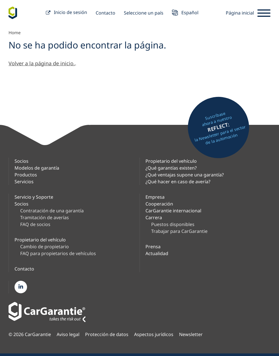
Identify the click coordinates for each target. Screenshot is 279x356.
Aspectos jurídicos (153, 334)
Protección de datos (106, 334)
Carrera (153, 217)
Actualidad (156, 253)
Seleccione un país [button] (143, 13)
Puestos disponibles (172, 224)
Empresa (155, 197)
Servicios (24, 181)
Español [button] (185, 13)
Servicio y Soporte (34, 197)
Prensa (153, 246)
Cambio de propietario (44, 246)
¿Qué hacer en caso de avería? (177, 181)
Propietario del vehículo (171, 161)
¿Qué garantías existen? (171, 168)
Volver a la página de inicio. (42, 63)
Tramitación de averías (44, 217)
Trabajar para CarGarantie (179, 231)
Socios (21, 161)
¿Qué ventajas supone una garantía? (184, 175)
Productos (26, 175)
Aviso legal (68, 334)
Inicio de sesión (66, 13)
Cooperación (159, 204)
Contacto (105, 13)
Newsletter (191, 334)
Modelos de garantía (37, 168)
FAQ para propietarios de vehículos (58, 253)
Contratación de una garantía (52, 211)
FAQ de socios (35, 224)
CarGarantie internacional (173, 211)
